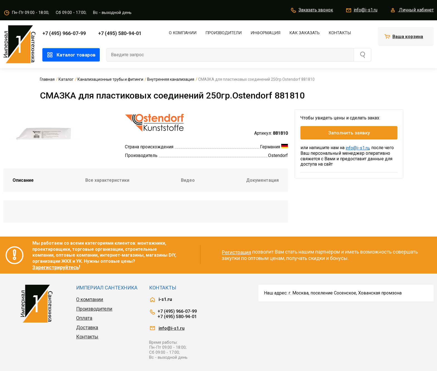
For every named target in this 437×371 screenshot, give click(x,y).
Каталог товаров (71, 54)
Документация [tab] (262, 180)
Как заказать (304, 32)
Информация (265, 32)
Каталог (66, 79)
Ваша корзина (407, 36)
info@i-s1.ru (361, 10)
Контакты (340, 32)
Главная (47, 79)
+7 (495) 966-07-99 (64, 33)
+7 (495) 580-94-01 (120, 33)
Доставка (87, 327)
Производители (223, 32)
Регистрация (236, 252)
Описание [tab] (23, 180)
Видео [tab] (188, 180)
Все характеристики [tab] (107, 180)
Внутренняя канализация (170, 79)
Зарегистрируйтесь (55, 267)
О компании (182, 32)
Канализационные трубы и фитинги (110, 79)
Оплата (84, 318)
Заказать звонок (311, 10)
